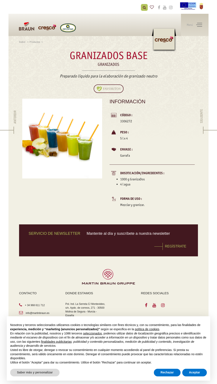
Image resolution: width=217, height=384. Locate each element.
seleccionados (92, 333)
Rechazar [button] (167, 372)
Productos (35, 42)
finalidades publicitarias (56, 341)
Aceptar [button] (194, 372)
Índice (22, 42)
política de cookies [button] (147, 329)
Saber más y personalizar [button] (35, 372)
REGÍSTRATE (175, 246)
